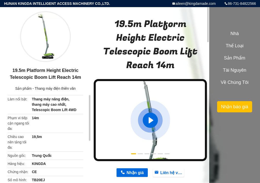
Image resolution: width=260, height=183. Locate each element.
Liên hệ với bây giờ (172, 173)
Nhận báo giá (234, 106)
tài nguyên (234, 70)
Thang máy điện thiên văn (55, 88)
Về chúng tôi (235, 82)
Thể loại (234, 45)
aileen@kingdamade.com (195, 4)
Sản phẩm (23, 88)
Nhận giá (135, 173)
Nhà (234, 33)
